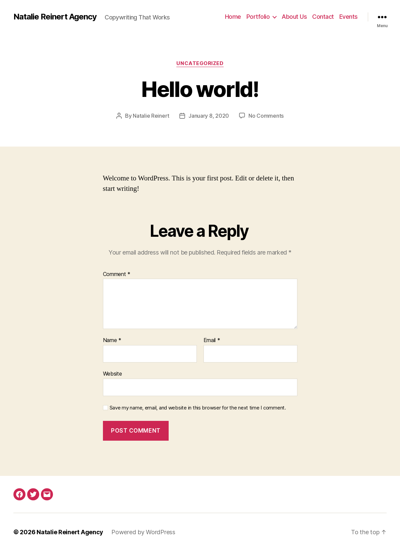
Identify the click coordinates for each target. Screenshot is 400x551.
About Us (294, 16)
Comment (117, 274)
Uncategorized (199, 63)
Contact (323, 16)
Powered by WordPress (143, 532)
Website (112, 373)
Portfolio (258, 16)
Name (112, 340)
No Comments (266, 115)
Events (348, 16)
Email (212, 340)
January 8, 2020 (208, 115)
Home (233, 16)
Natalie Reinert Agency (55, 17)
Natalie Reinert (151, 115)
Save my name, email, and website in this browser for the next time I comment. (198, 408)
